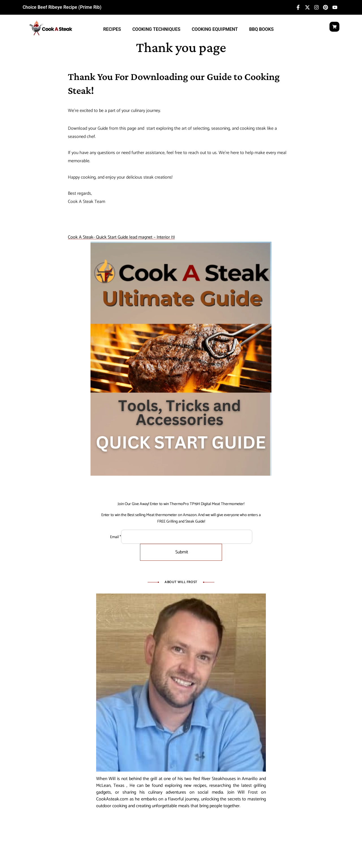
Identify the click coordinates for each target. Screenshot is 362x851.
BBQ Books (261, 29)
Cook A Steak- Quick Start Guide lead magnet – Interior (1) (121, 237)
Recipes (112, 29)
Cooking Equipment (215, 29)
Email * (115, 537)
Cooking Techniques (156, 29)
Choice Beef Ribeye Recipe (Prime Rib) (62, 7)
